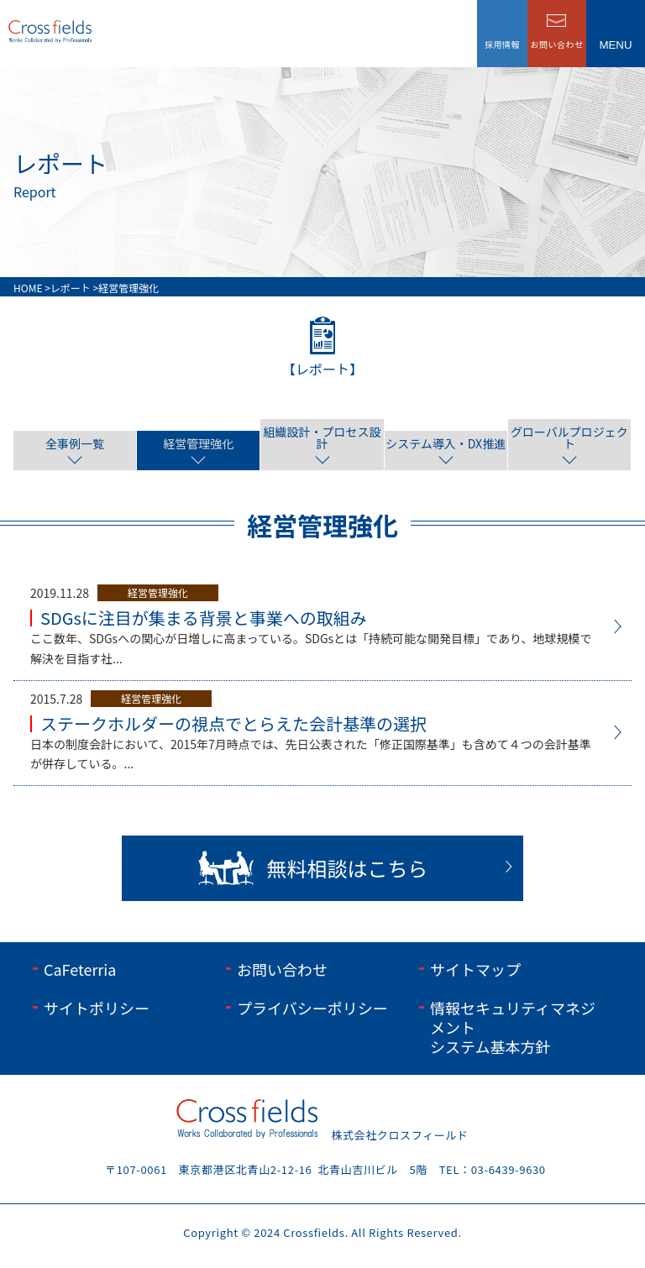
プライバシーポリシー (312, 1008)
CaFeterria (80, 969)
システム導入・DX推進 (445, 443)
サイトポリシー (96, 1008)
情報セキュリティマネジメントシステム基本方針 (512, 1027)
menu (615, 45)
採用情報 (502, 44)
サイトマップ (475, 969)
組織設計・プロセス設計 (322, 437)
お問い (557, 44)
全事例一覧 (74, 443)
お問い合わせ (282, 969)
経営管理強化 (198, 443)
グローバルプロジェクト (569, 437)
